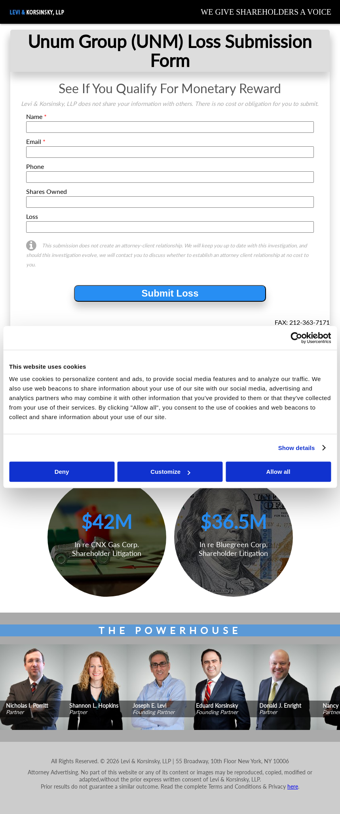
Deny (62, 471)
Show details (296, 447)
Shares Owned (46, 191)
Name (36, 116)
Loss (32, 216)
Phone (35, 166)
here (292, 786)
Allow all (278, 471)
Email (36, 141)
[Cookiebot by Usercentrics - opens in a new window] (296, 338)
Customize (170, 471)
